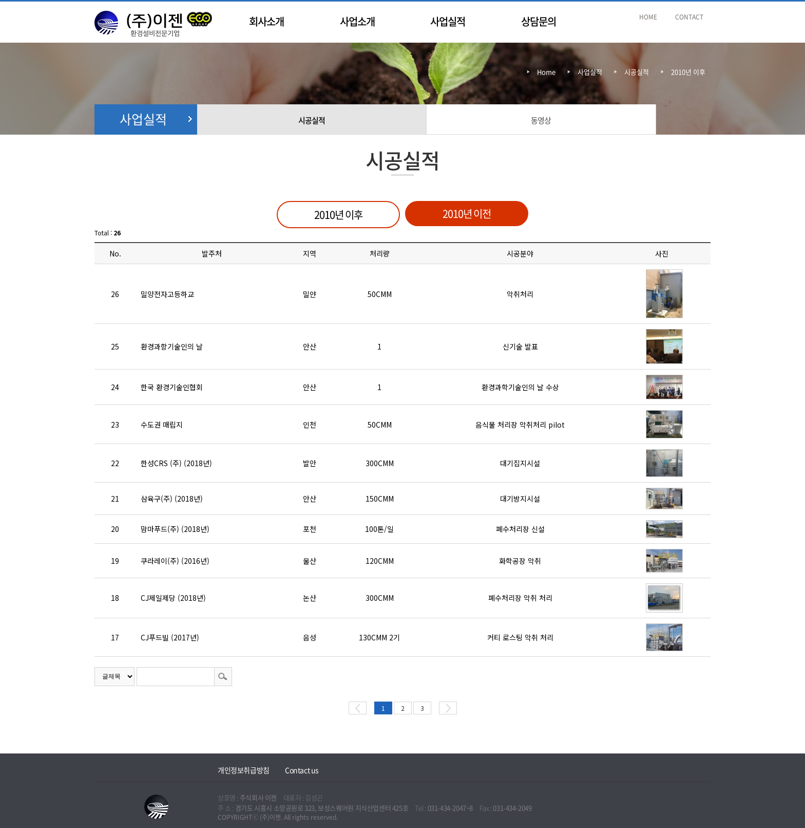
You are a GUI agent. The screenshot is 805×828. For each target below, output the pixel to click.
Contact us (302, 770)
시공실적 (311, 120)
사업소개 (357, 21)
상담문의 (538, 21)
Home (546, 72)
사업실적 (447, 21)
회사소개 (266, 21)
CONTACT (689, 17)
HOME (648, 17)
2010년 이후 (688, 72)
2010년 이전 (467, 213)
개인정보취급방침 (244, 770)
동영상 (541, 120)
